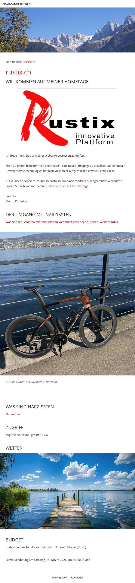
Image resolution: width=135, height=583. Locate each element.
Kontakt (77, 577)
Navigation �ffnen (17, 3)
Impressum (59, 577)
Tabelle (71, 547)
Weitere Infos (109, 222)
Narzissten (13, 414)
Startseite (29, 62)
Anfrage (83, 186)
